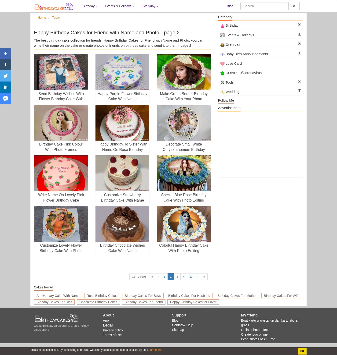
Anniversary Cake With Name (58, 296)
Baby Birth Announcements (244, 54)
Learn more (154, 349)
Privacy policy (113, 330)
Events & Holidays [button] (120, 6)
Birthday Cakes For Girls (54, 302)
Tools (227, 82)
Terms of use (112, 335)
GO (294, 6)
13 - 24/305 (139, 276)
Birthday (229, 25)
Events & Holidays (237, 35)
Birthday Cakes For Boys (143, 296)
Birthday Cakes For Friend (144, 302)
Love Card (231, 63)
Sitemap (178, 330)
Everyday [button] (150, 6)
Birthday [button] (90, 6)
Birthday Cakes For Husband (189, 296)
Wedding (229, 92)
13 (191, 276)
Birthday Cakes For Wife (282, 296)
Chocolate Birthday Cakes (98, 302)
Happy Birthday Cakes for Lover (193, 302)
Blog (230, 6)
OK (302, 351)
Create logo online (254, 334)
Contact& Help (182, 325)
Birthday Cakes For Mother (236, 296)
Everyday (230, 44)
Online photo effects (255, 330)
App (106, 320)
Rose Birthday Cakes (102, 296)
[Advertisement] (260, 145)
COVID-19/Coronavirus (241, 73)
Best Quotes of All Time (258, 339)
